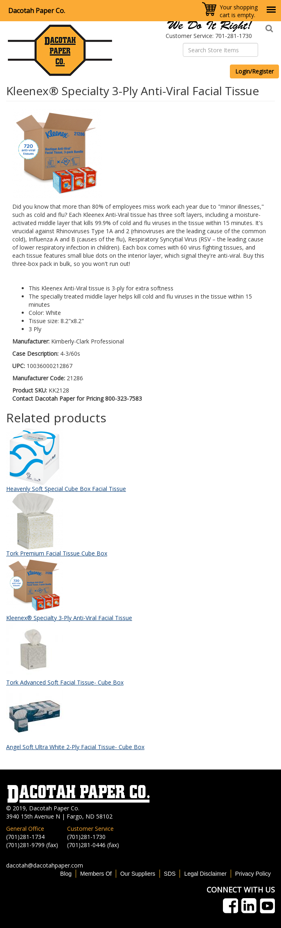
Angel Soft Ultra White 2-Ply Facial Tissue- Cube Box (75, 747)
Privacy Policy (253, 873)
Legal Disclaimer (205, 873)
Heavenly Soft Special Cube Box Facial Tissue (66, 489)
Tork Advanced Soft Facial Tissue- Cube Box (65, 682)
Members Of (96, 873)
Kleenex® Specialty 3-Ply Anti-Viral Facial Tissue (69, 618)
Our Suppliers (137, 873)
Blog (66, 873)
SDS (170, 873)
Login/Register (254, 71)
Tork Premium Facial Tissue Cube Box (56, 553)
